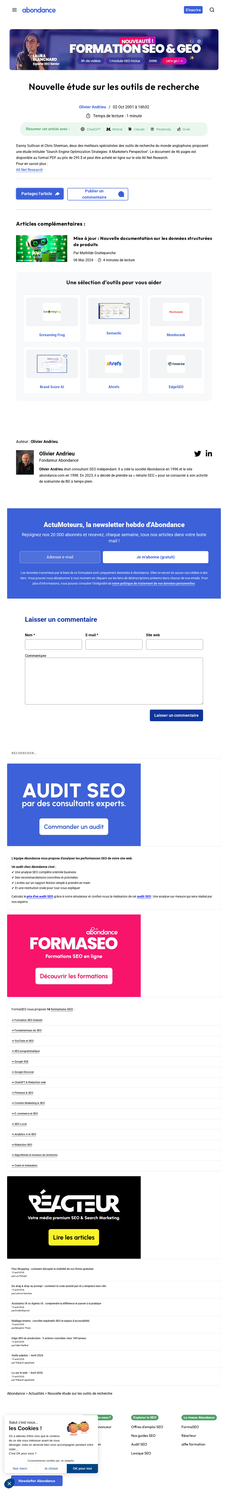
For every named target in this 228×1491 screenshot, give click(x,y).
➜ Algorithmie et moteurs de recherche (34, 1155)
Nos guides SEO (143, 1435)
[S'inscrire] (193, 10)
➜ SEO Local (19, 1124)
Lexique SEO (141, 1453)
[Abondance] (39, 9)
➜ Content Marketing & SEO (28, 1103)
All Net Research (29, 170)
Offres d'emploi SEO (147, 1427)
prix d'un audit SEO (40, 896)
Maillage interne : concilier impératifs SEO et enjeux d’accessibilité (50, 1320)
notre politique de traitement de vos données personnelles (153, 583)
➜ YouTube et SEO (23, 1040)
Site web (153, 635)
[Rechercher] (212, 9)
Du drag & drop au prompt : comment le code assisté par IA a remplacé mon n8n (59, 1286)
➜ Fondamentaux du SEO (27, 1030)
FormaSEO (190, 1427)
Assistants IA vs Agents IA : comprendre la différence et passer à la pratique (56, 1303)
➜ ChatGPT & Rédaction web (29, 1082)
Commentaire (35, 656)
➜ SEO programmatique (26, 1051)
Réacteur (188, 1435)
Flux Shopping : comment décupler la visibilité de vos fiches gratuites (53, 1269)
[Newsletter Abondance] (37, 1480)
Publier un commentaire (103, 194)
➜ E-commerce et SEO (25, 1113)
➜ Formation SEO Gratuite (27, 1020)
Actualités (36, 1393)
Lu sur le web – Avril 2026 (27, 1372)
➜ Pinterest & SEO (22, 1092)
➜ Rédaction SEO (22, 1144)
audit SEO (144, 896)
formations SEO (62, 1009)
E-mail (92, 635)
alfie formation (193, 1444)
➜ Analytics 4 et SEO (24, 1134)
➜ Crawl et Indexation (24, 1165)
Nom (30, 635)
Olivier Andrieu (57, 454)
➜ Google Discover (23, 1072)
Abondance (16, 1393)
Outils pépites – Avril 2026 (27, 1355)
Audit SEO (139, 1444)
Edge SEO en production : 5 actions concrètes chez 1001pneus (49, 1338)
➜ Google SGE (20, 1061)
